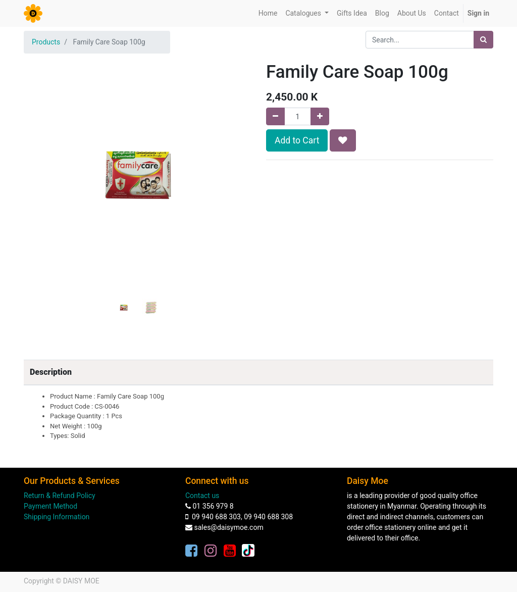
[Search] (483, 39)
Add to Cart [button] (297, 140)
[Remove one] (275, 116)
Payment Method (50, 506)
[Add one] (320, 116)
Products (46, 42)
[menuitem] (268, 13)
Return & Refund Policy (59, 495)
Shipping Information (56, 517)
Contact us (202, 495)
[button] (41, 163)
